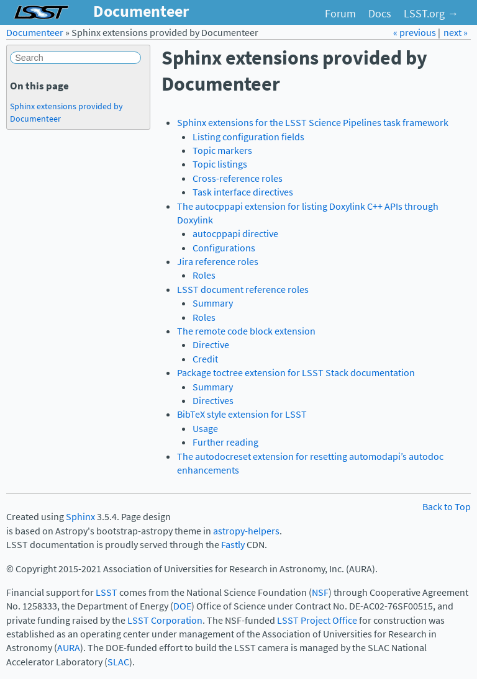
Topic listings (220, 164)
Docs (379, 13)
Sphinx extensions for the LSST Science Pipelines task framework (312, 122)
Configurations (224, 247)
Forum (340, 13)
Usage (205, 428)
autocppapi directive (235, 233)
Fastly (233, 544)
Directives (213, 400)
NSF (320, 592)
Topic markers (222, 150)
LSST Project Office (317, 620)
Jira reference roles (217, 261)
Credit (205, 359)
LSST (106, 592)
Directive (211, 344)
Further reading (225, 442)
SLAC (118, 661)
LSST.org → (431, 13)
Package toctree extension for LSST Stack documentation (296, 372)
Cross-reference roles (238, 178)
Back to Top (446, 506)
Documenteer (34, 32)
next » (455, 32)
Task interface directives (243, 192)
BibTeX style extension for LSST (242, 414)
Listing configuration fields (248, 136)
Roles (204, 275)
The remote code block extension (246, 331)
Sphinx (80, 516)
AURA (68, 647)
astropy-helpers (246, 530)
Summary (213, 303)
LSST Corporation (164, 620)
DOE (182, 606)
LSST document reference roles (243, 289)
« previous (415, 32)
